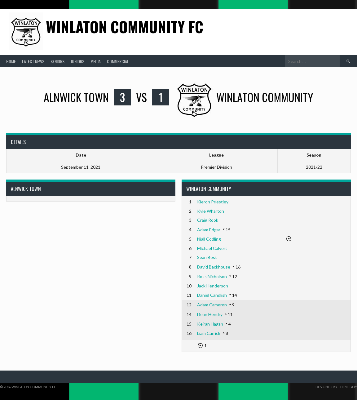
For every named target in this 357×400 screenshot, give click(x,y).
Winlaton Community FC (124, 27)
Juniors (77, 61)
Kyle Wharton (210, 211)
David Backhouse (213, 266)
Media (95, 61)
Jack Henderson (212, 285)
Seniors (57, 61)
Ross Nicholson (212, 276)
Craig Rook (207, 220)
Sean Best (207, 257)
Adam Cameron (212, 304)
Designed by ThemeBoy (336, 387)
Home (11, 61)
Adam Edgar (208, 229)
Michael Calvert (212, 248)
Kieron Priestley (212, 201)
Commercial (118, 61)
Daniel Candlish (212, 295)
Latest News (33, 61)
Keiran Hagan (210, 324)
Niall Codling (209, 239)
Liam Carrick (208, 333)
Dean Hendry (210, 314)
